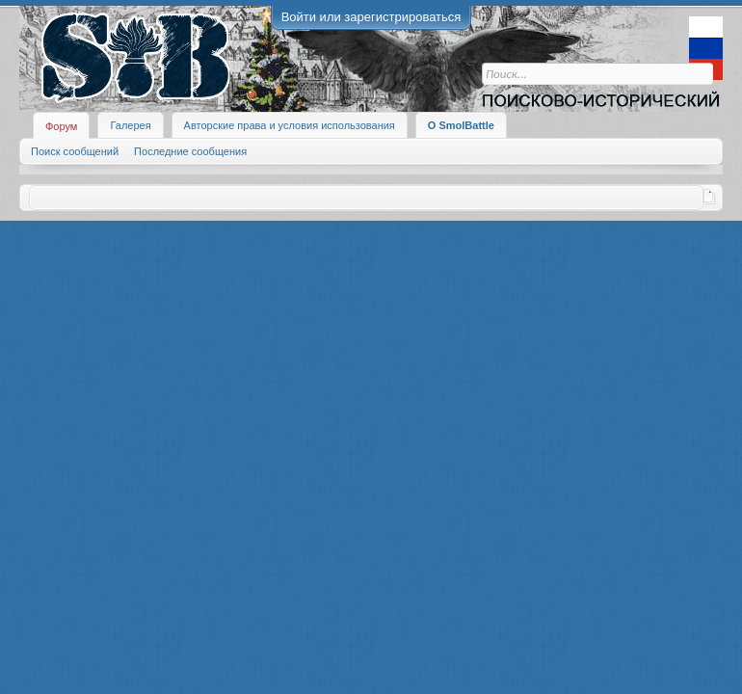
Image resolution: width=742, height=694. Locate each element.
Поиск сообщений (75, 151)
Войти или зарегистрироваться (371, 17)
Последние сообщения (190, 151)
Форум (61, 126)
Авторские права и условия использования (289, 125)
